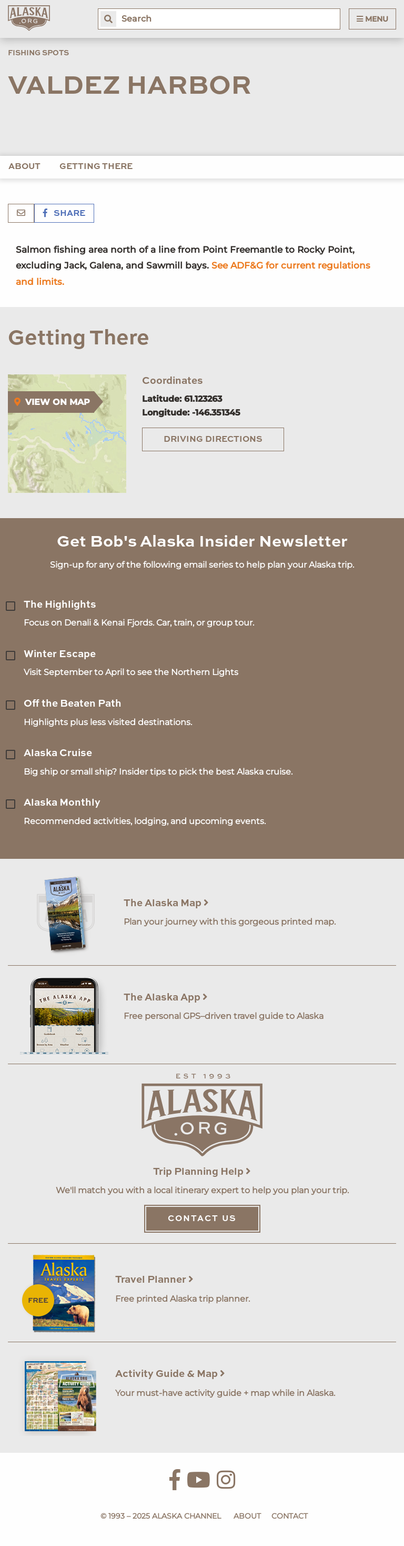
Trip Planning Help (202, 1172)
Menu (372, 19)
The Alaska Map (166, 903)
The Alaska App (166, 998)
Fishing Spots (38, 53)
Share (64, 214)
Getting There (96, 167)
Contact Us (202, 1219)
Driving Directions (213, 439)
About (24, 167)
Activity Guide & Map (170, 1374)
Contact (289, 1516)
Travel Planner (154, 1280)
